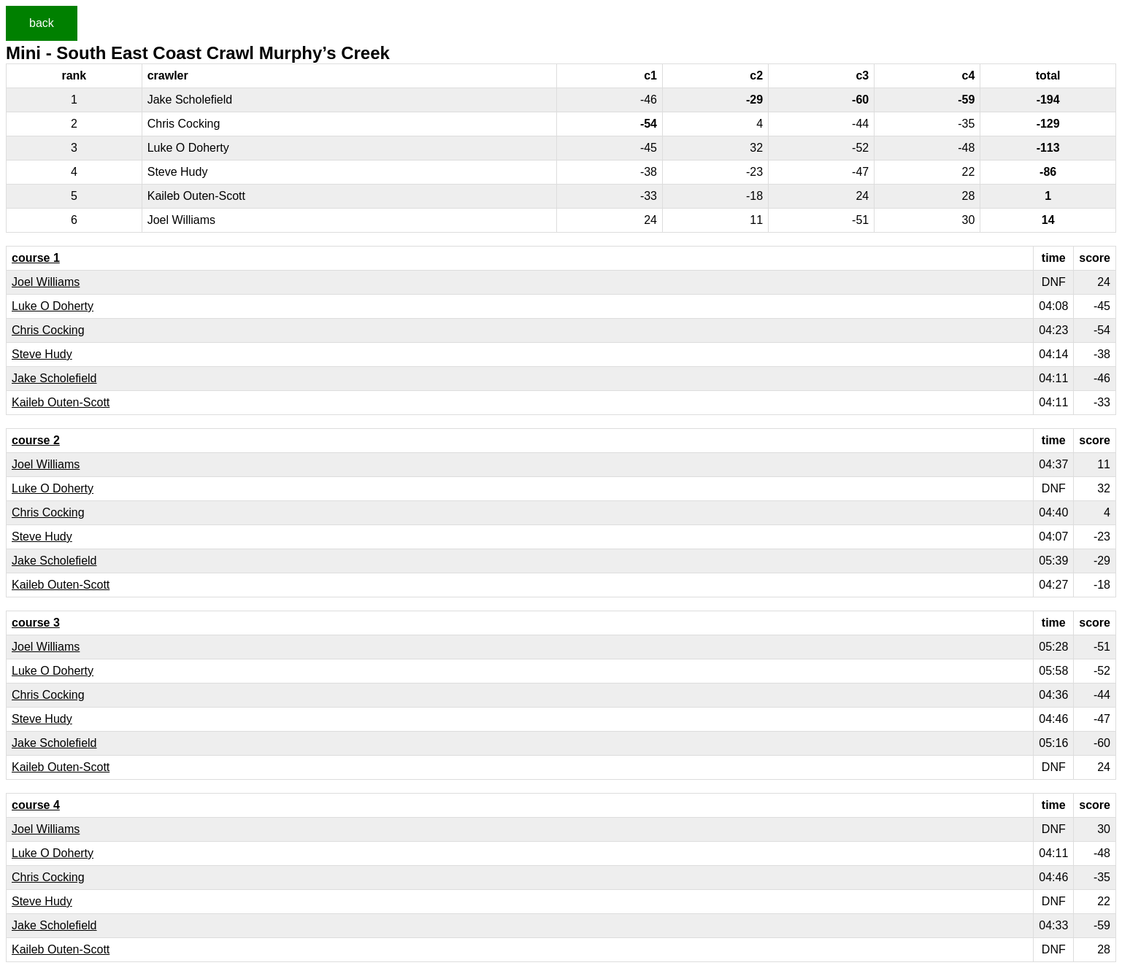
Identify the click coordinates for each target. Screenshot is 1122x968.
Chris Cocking (48, 330)
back (41, 23)
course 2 (36, 440)
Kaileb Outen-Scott (60, 402)
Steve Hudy (42, 354)
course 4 (36, 805)
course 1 (36, 258)
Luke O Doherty (52, 306)
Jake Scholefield (54, 378)
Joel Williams (46, 282)
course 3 (36, 622)
